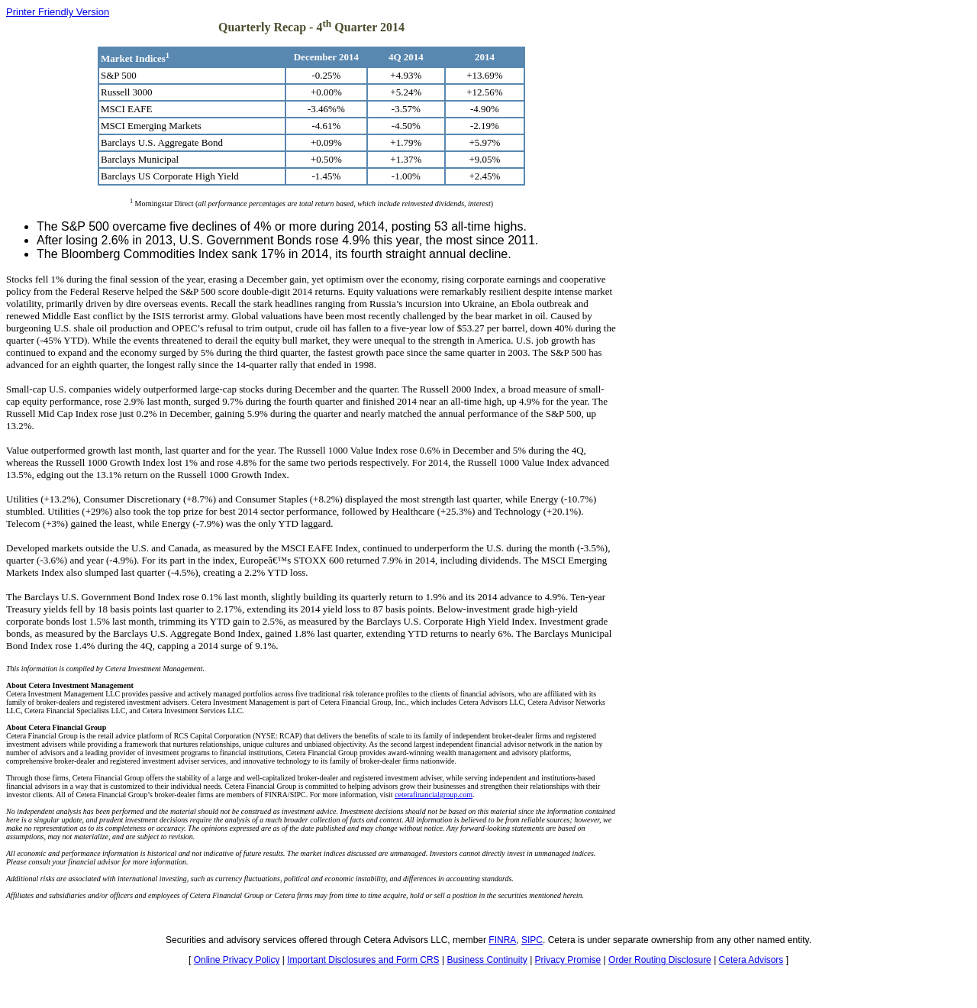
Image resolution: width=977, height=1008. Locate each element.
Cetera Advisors (751, 960)
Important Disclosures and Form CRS (363, 960)
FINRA (502, 940)
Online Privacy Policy (237, 960)
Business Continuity (487, 960)
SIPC (532, 940)
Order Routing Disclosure (659, 960)
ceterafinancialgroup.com (433, 794)
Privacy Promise (568, 960)
